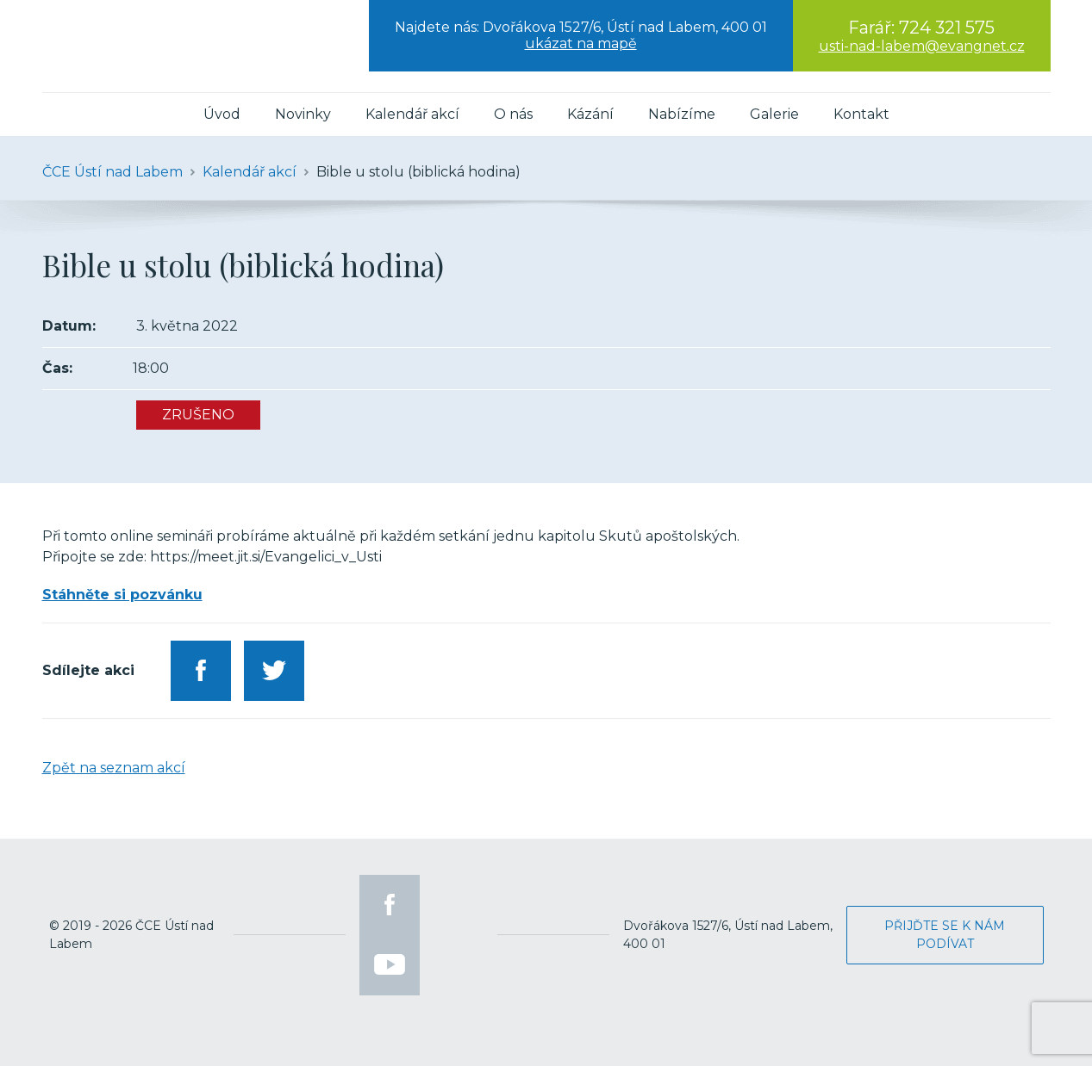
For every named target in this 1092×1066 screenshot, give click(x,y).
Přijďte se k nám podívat (944, 934)
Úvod (221, 114)
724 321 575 (947, 27)
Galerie (774, 114)
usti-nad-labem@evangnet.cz (922, 46)
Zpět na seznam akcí (113, 767)
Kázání (590, 114)
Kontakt (861, 114)
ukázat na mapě (581, 43)
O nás (513, 114)
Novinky (303, 114)
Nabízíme (681, 114)
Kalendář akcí (412, 114)
